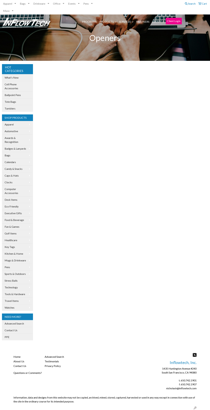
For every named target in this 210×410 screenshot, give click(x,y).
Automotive (11, 131)
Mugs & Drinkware (15, 260)
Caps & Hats (12, 175)
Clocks (8, 182)
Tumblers (10, 108)
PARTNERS (142, 21)
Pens (86, 3)
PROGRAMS (89, 21)
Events (72, 3)
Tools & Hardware (15, 294)
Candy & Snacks (13, 168)
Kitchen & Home (14, 253)
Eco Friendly (12, 206)
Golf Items (11, 233)
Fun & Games (12, 226)
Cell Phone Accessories (11, 86)
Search (190, 3)
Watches (9, 307)
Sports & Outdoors (15, 273)
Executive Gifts (13, 213)
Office (56, 3)
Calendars (10, 162)
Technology (11, 287)
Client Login (173, 21)
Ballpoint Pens (13, 94)
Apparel (7, 3)
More (6, 10)
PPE (7, 336)
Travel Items (12, 300)
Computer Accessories (11, 190)
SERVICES (125, 21)
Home (17, 356)
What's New (12, 77)
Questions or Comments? (27, 372)
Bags (23, 3)
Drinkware (39, 3)
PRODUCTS (106, 21)
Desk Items (11, 199)
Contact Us (11, 330)
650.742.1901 (189, 380)
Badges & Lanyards (15, 148)
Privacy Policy (53, 365)
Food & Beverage (14, 219)
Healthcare (11, 240)
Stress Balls (11, 280)
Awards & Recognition (11, 139)
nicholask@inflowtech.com (181, 388)
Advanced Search (14, 323)
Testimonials (52, 361)
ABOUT (157, 21)
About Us (18, 361)
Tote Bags (10, 101)
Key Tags (10, 246)
